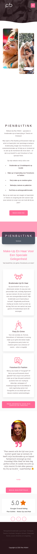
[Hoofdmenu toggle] (33, 5)
